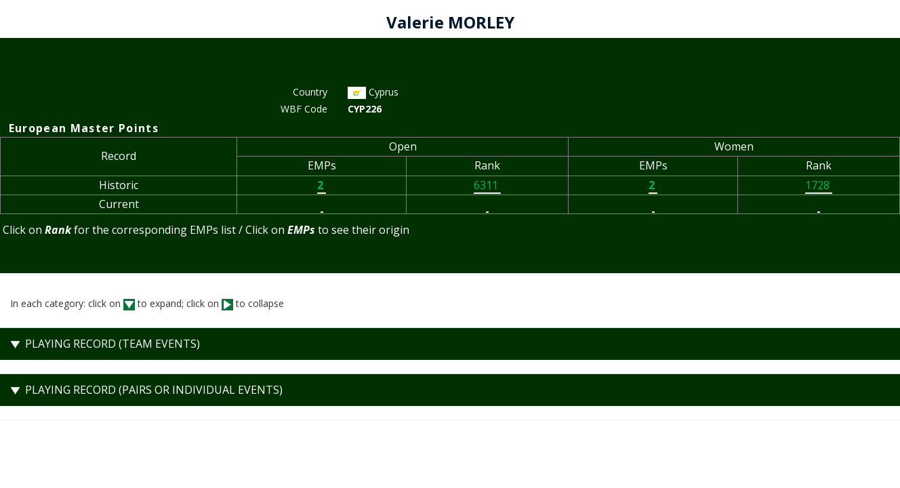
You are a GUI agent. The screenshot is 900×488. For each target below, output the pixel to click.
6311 (487, 185)
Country (310, 91)
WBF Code (304, 108)
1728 (818, 185)
